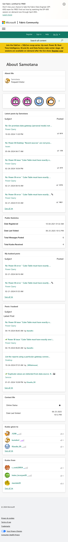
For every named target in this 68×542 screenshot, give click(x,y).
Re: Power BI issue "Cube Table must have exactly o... (28, 160)
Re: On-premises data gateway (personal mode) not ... (28, 125)
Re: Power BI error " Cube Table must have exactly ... (28, 177)
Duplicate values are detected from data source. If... (30, 374)
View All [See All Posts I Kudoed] (9, 387)
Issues (7, 146)
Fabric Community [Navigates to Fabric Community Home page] (29, 22)
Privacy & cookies (7, 518)
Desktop (8, 360)
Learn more (7, 15)
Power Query (10, 129)
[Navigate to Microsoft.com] (9, 22)
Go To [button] (55, 34)
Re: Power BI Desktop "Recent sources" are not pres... (28, 143)
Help (47, 34)
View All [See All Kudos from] (9, 488)
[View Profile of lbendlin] (30, 330)
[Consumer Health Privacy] (34, 534)
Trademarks (5, 526)
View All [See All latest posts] (9, 208)
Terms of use (6, 522)
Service (8, 377)
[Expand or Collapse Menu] (3, 28)
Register (29, 34)
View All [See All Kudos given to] (9, 451)
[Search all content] (46, 40)
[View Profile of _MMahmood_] (32, 365)
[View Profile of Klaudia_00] (31, 382)
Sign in (38, 34)
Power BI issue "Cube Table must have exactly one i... (31, 339)
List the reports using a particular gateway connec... (27, 356)
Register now (57, 50)
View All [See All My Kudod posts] (9, 297)
